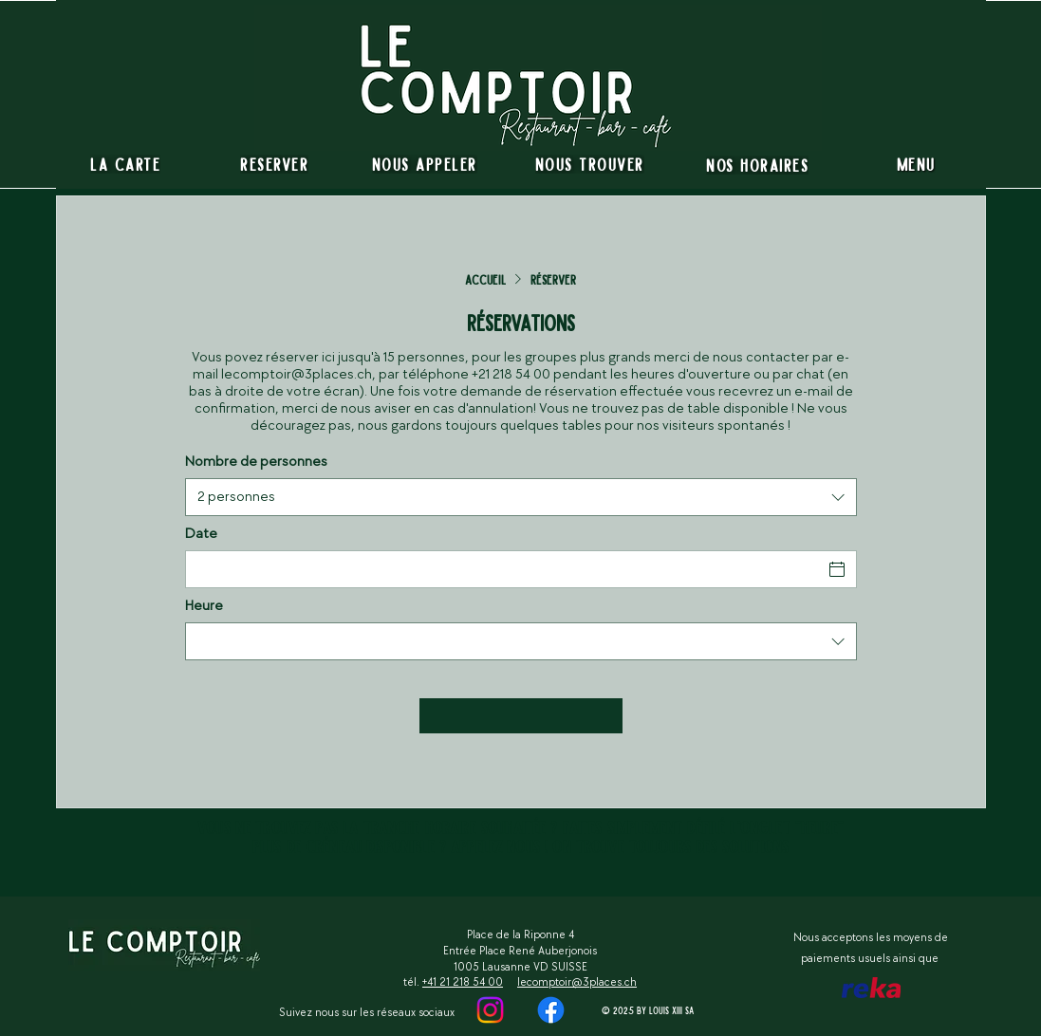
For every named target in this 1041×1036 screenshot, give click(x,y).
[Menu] (916, 164)
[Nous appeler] (424, 164)
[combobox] (521, 497)
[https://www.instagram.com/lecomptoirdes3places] (550, 1009)
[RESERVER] (274, 164)
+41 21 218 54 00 (462, 982)
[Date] (504, 569)
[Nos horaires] (757, 165)
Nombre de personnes (256, 462)
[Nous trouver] (590, 163)
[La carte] (125, 164)
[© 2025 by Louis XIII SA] (649, 1010)
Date (201, 534)
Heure (204, 606)
